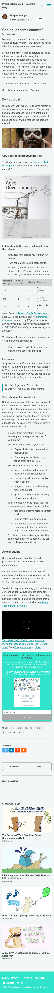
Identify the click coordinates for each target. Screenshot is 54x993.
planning (28, 728)
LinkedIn (40, 978)
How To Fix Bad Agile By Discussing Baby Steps (26, 915)
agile (19, 728)
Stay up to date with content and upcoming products (27, 656)
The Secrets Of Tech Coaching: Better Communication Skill (21, 836)
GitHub (27, 978)
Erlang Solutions (22, 647)
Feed (20, 983)
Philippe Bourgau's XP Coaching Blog (18, 6)
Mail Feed (8, 983)
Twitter (16, 978)
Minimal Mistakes (41, 987)
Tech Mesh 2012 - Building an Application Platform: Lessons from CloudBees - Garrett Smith (24, 644)
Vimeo (38, 647)
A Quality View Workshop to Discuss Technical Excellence (26, 954)
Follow (40, 19)
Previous (14, 766)
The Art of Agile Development (32, 313)
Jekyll (31, 987)
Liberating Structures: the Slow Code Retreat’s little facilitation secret (26, 877)
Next (39, 766)
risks (38, 728)
